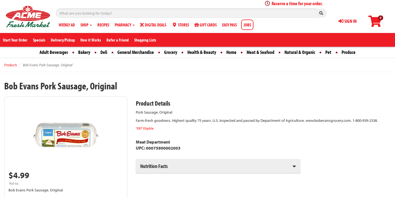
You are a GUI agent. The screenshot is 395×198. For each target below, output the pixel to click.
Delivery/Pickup (63, 40)
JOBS (247, 25)
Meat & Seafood (260, 52)
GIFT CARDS (205, 25)
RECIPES (103, 25)
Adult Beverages (54, 52)
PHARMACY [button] (125, 25)
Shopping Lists (145, 40)
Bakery (84, 52)
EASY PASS (229, 25)
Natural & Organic (299, 52)
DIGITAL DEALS (153, 25)
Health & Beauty (201, 52)
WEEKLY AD (67, 25)
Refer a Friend (117, 40)
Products (10, 64)
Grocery (170, 52)
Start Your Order (15, 40)
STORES (180, 25)
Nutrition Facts (154, 166)
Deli (103, 52)
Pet (328, 52)
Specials (39, 40)
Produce (349, 52)
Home (231, 52)
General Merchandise (135, 52)
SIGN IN (347, 21)
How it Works (90, 40)
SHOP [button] (86, 25)
